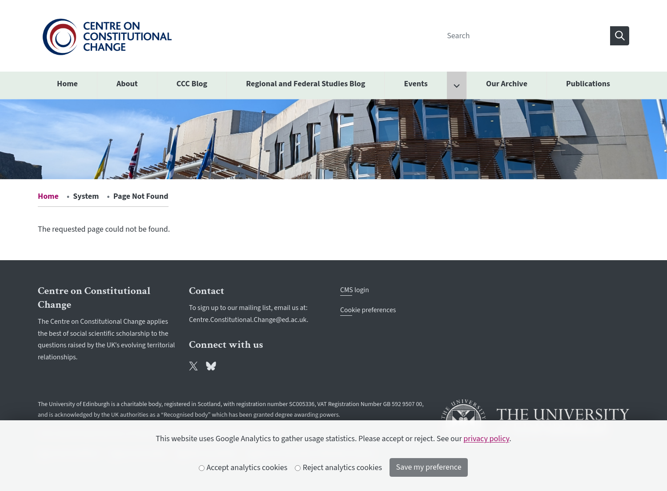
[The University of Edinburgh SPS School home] (107, 35)
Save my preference (429, 467)
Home (48, 196)
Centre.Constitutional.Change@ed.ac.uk (248, 320)
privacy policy (486, 438)
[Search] (526, 35)
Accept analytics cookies (243, 467)
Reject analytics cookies (338, 467)
